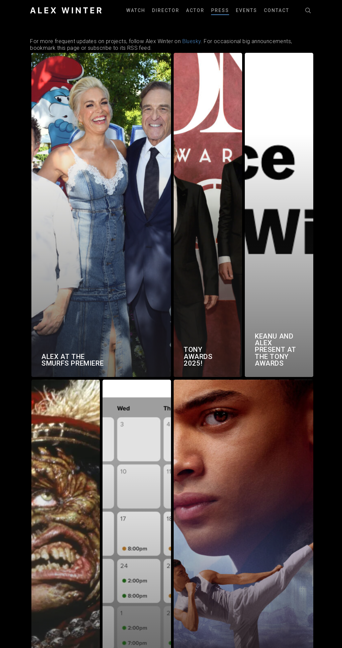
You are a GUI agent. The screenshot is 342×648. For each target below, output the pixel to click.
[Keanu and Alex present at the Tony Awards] (279, 215)
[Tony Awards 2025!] (208, 215)
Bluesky (191, 41)
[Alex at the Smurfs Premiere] (101, 215)
